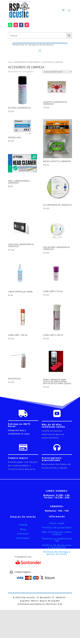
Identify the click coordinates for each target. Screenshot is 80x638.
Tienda (23, 525)
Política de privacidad (57, 527)
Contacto (23, 533)
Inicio (10, 62)
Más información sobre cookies (57, 533)
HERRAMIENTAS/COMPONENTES (27, 62)
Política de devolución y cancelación (56, 546)
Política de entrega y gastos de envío (56, 553)
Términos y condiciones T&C (57, 539)
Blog (23, 529)
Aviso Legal (56, 523)
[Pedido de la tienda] (57, 72)
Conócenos (23, 538)
